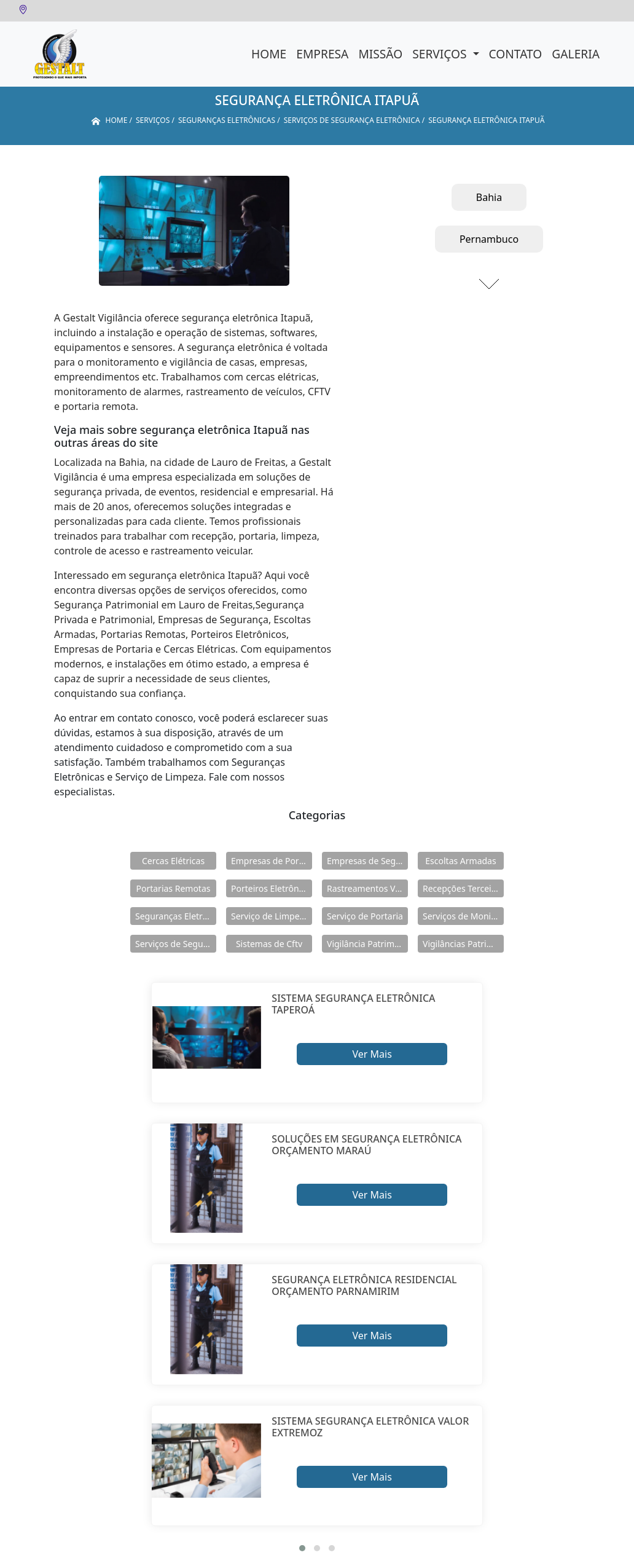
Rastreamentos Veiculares (367, 888)
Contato (515, 53)
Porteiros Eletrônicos (271, 888)
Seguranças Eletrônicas (175, 916)
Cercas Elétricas (173, 861)
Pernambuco (489, 239)
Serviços (440, 53)
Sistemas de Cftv (269, 944)
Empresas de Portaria (271, 861)
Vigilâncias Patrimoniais (463, 944)
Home (268, 53)
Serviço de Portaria (365, 916)
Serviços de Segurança (175, 944)
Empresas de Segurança (367, 861)
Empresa (322, 53)
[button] (302, 1548)
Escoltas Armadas (460, 861)
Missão (380, 53)
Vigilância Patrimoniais (367, 944)
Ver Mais (371, 1054)
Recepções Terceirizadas (463, 888)
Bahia (489, 197)
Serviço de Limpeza (269, 916)
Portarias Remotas (173, 888)
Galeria (576, 53)
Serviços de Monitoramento (463, 916)
